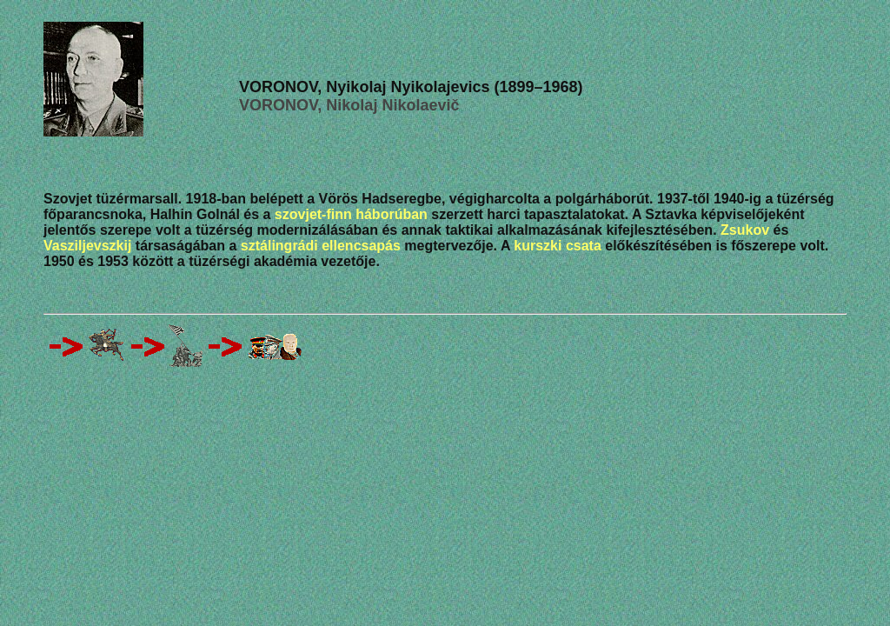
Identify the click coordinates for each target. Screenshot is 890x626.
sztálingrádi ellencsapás (321, 245)
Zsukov (745, 230)
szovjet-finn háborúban (351, 214)
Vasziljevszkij (87, 245)
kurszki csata (557, 245)
